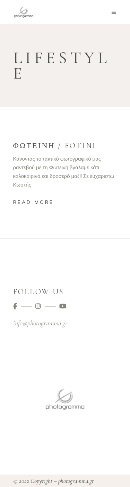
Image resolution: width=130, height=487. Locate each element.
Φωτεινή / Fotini (54, 145)
